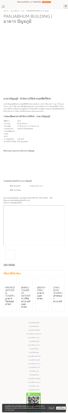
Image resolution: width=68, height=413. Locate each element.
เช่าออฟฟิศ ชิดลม (34, 352)
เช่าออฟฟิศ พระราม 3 (34, 364)
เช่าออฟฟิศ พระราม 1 (34, 337)
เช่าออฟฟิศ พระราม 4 (34, 382)
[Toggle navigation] (66, 6)
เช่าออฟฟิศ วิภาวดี (34, 367)
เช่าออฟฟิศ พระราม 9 (34, 345)
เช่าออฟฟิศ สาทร (34, 371)
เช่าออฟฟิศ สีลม (34, 349)
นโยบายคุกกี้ (11, 410)
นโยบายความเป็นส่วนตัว (39, 408)
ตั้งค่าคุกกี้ (51, 408)
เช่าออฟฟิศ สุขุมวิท (34, 322)
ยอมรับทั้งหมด (61, 408)
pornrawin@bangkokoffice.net (18, 200)
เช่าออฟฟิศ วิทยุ (34, 375)
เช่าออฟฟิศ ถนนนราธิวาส (34, 334)
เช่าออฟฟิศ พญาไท (34, 390)
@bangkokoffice (16, 203)
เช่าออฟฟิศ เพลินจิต (34, 330)
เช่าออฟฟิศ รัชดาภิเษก (34, 356)
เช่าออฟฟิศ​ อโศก (34, 326)
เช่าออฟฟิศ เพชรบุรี (34, 360)
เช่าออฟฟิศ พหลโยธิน (34, 378)
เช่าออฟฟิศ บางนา (34, 386)
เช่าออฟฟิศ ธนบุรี (34, 341)
